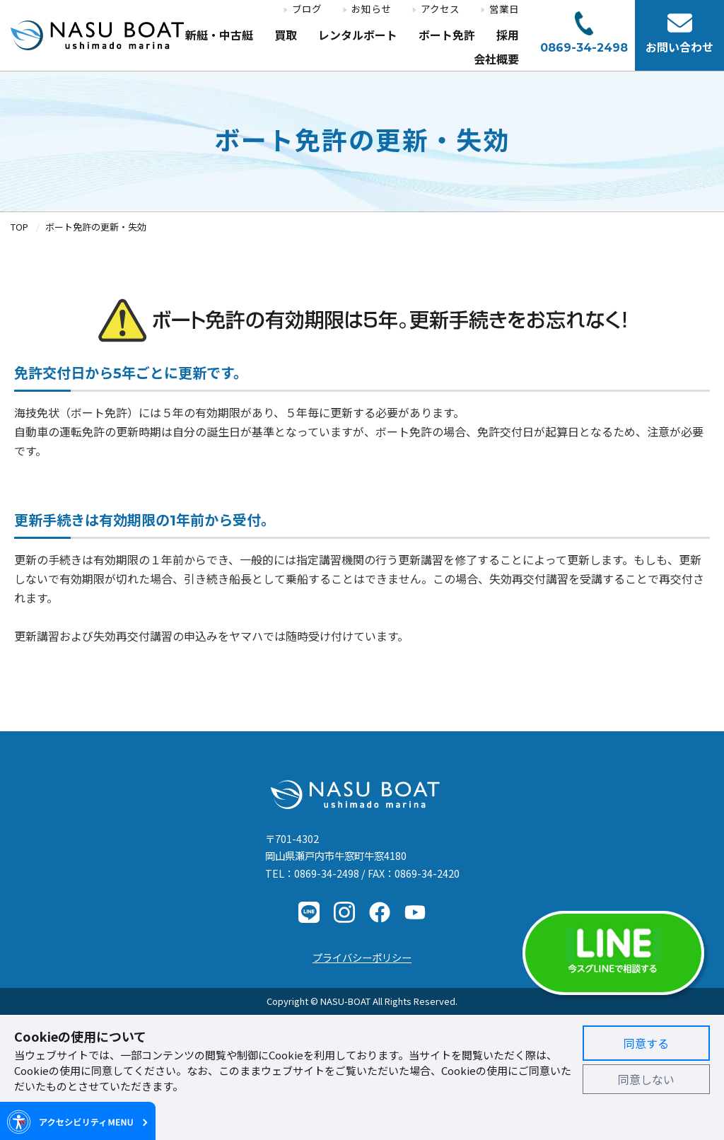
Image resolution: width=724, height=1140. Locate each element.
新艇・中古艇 (219, 35)
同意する (646, 1043)
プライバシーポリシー (362, 957)
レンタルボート (357, 35)
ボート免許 (447, 35)
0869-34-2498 (326, 873)
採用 (507, 35)
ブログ (307, 9)
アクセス (440, 9)
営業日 (504, 9)
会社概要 (496, 59)
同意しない (646, 1079)
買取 (285, 35)
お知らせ (371, 9)
